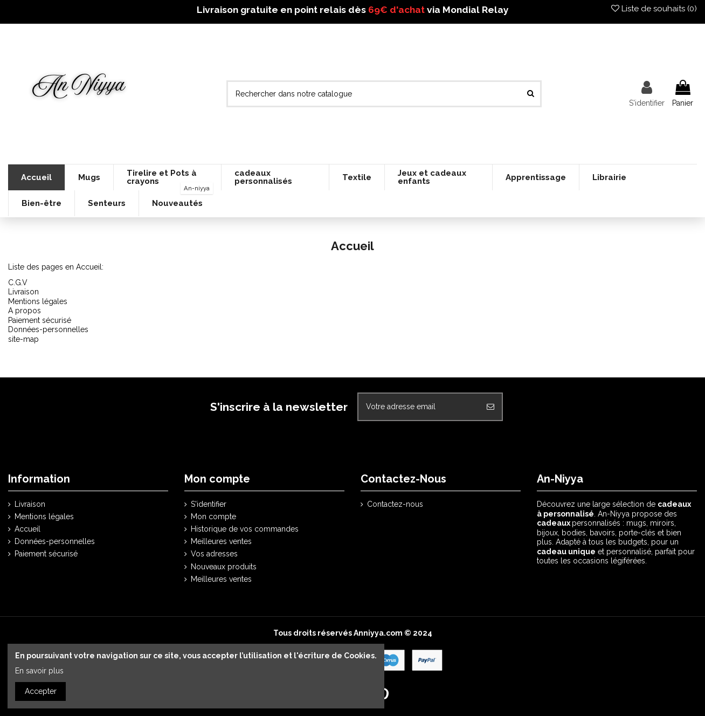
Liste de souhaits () (654, 8)
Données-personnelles (48, 329)
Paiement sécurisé (39, 320)
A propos (24, 310)
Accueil (27, 529)
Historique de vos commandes (245, 529)
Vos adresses (214, 553)
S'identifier (208, 504)
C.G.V (17, 282)
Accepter (41, 691)
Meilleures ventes (221, 541)
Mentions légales (37, 301)
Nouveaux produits (224, 566)
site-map (23, 339)
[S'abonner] (490, 407)
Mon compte (213, 516)
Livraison (23, 291)
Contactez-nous (395, 504)
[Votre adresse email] (418, 407)
